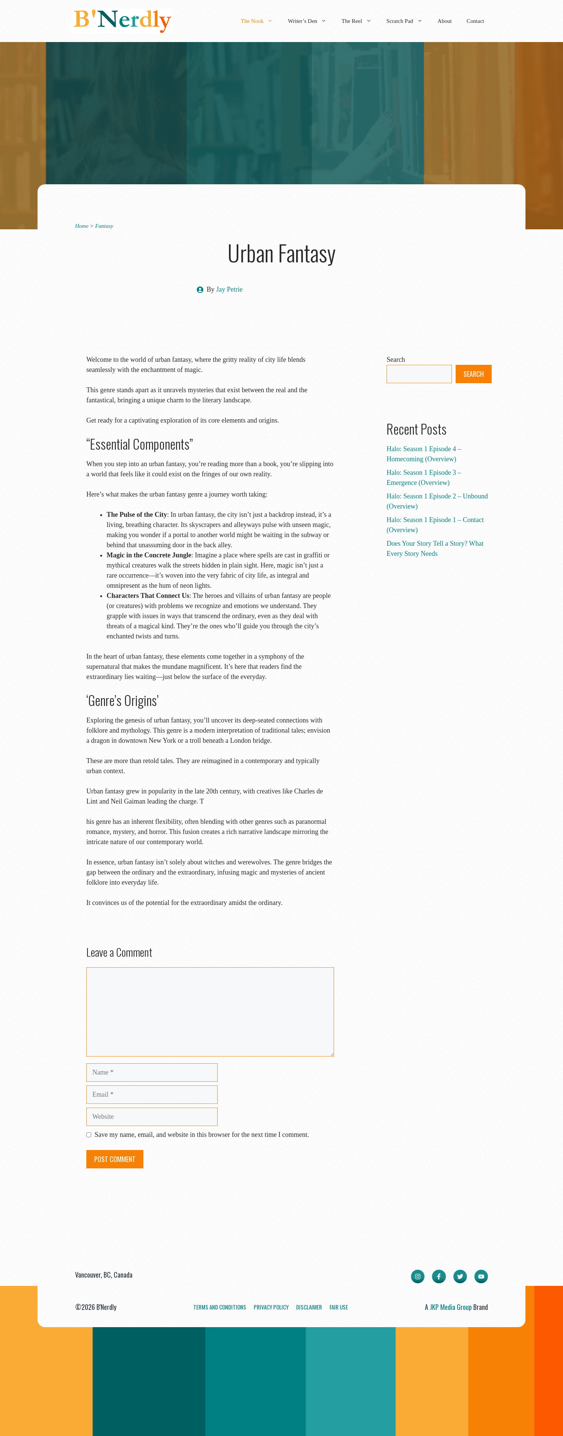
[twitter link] (460, 1276)
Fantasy (104, 226)
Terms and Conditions (219, 1307)
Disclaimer (309, 1307)
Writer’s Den (311, 21)
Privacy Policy (271, 1307)
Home (82, 226)
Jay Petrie (229, 289)
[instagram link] (418, 1276)
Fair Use (339, 1307)
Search (396, 359)
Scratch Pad (408, 21)
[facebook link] (439, 1276)
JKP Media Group (451, 1307)
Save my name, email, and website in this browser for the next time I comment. (202, 1134)
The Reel (360, 21)
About (445, 21)
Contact (475, 21)
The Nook (260, 21)
